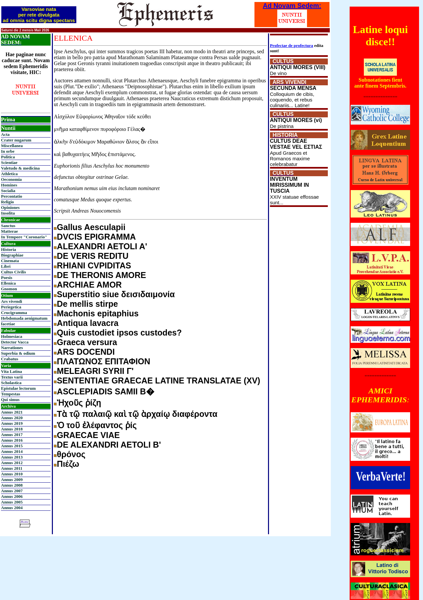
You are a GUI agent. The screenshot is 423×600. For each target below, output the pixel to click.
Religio (7, 201)
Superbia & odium (18, 353)
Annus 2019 (11, 423)
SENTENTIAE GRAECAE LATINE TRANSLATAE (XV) (158, 380)
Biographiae (12, 255)
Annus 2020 (11, 417)
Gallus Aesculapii (91, 227)
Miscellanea (12, 145)
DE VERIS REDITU (93, 255)
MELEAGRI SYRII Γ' (95, 371)
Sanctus (8, 225)
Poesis (6, 277)
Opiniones (10, 207)
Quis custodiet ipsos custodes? (119, 332)
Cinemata (10, 260)
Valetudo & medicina (20, 168)
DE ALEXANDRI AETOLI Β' (109, 444)
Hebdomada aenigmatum (24, 318)
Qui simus (10, 399)
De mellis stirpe (87, 303)
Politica (8, 156)
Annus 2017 (11, 434)
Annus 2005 (11, 502)
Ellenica (8, 283)
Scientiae (9, 162)
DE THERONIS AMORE (101, 275)
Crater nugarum (16, 140)
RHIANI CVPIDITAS (94, 265)
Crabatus (9, 358)
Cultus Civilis (13, 271)
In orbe (8, 151)
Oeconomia (11, 179)
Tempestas (10, 393)
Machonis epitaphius (97, 313)
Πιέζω (68, 463)
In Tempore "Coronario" (24, 236)
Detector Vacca (14, 342)
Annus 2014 (11, 451)
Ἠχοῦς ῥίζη (79, 402)
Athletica (9, 173)
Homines (9, 184)
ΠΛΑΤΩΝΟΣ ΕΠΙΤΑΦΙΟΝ (103, 361)
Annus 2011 (11, 468)
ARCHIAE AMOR (89, 284)
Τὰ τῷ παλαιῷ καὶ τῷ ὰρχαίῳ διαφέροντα (137, 414)
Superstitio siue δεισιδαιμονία (116, 294)
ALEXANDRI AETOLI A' (102, 246)
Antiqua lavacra (87, 323)
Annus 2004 (11, 507)
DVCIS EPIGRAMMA (96, 236)
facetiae (8, 323)
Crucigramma (14, 312)
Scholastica (11, 382)
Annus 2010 (11, 473)
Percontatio (11, 196)
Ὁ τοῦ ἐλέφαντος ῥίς (97, 425)
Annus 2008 (11, 485)
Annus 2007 (11, 490)
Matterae (9, 231)
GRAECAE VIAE (88, 435)
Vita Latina (11, 371)
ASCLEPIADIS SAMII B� (105, 391)
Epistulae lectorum (18, 388)
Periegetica (11, 306)
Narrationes (12, 347)
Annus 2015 (11, 445)
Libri (6, 266)
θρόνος (71, 454)
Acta (5, 134)
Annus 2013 (11, 457)
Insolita (8, 213)
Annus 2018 (11, 428)
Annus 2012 (11, 462)
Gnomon (9, 288)
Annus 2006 (11, 496)
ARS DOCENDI (86, 351)
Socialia (8, 190)
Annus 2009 (11, 479)
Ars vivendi (11, 301)
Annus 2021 (11, 412)
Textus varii (12, 377)
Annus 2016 (11, 440)
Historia (8, 249)
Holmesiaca (11, 336)
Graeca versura (87, 342)
